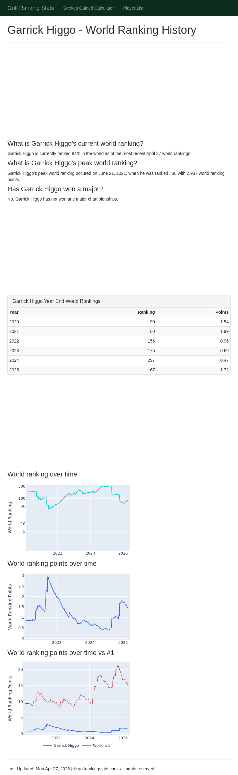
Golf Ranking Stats (30, 8)
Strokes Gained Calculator (88, 8)
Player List (133, 8)
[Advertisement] (119, 92)
